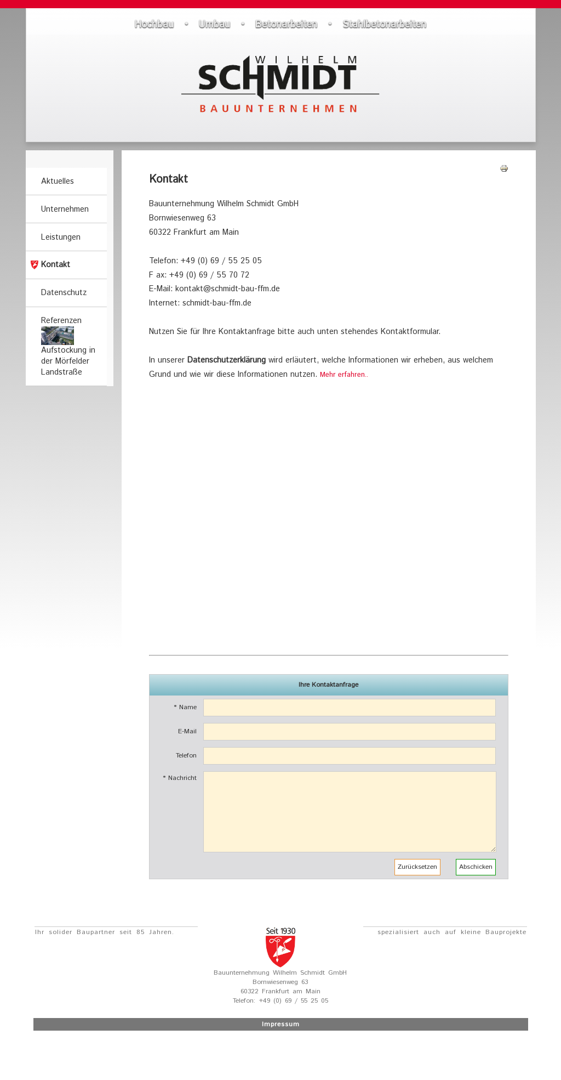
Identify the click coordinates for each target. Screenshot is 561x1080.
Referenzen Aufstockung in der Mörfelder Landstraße (68, 346)
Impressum (281, 1024)
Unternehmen (65, 209)
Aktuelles (57, 181)
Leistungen (61, 237)
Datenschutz (64, 292)
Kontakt (55, 264)
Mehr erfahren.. (344, 375)
